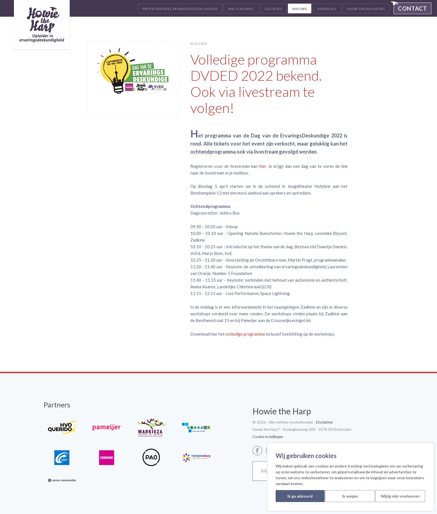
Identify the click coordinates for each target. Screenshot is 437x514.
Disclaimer (324, 422)
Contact (412, 8)
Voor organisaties (366, 9)
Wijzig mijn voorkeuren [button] (400, 496)
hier (262, 166)
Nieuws (299, 9)
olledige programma (246, 333)
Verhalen (326, 9)
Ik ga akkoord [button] (300, 496)
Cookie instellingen (268, 436)
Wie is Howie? (241, 9)
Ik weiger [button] (350, 496)
